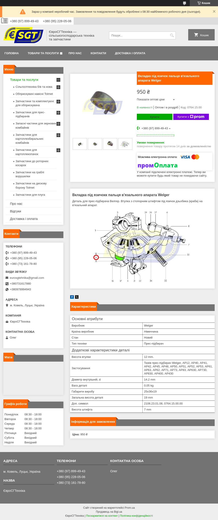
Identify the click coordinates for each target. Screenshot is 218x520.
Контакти (98, 53)
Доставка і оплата (130, 53)
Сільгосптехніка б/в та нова (34, 86)
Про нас (75, 53)
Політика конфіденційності (136, 515)
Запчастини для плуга (30, 194)
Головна (11, 53)
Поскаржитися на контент (102, 515)
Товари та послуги (43, 53)
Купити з (191, 117)
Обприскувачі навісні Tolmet (34, 94)
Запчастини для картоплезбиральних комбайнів (29, 138)
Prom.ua (130, 507)
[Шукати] (172, 35)
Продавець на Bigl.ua (109, 511)
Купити (154, 117)
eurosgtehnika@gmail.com (27, 277)
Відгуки (15, 211)
